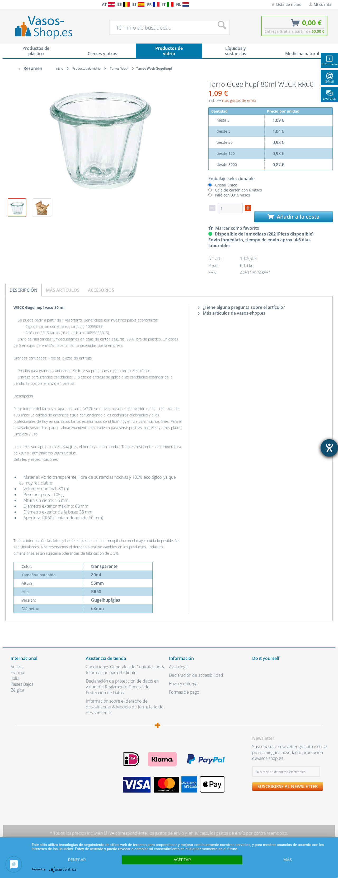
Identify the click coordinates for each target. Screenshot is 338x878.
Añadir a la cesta (293, 216)
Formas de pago (184, 692)
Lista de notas (286, 4)
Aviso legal (179, 667)
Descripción (23, 290)
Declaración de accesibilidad (196, 675)
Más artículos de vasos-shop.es (231, 313)
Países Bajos (22, 684)
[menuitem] (13, 4)
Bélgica (17, 690)
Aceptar (182, 859)
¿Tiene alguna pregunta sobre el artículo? (241, 307)
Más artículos (62, 290)
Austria (17, 667)
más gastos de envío (239, 100)
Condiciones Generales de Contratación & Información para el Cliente (125, 669)
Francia (17, 672)
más (287, 859)
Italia (15, 678)
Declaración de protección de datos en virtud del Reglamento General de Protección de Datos (122, 686)
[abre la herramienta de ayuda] (329, 448)
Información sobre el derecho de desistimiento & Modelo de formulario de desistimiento (124, 707)
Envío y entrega (183, 684)
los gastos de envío (166, 833)
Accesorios (101, 290)
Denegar (77, 859)
